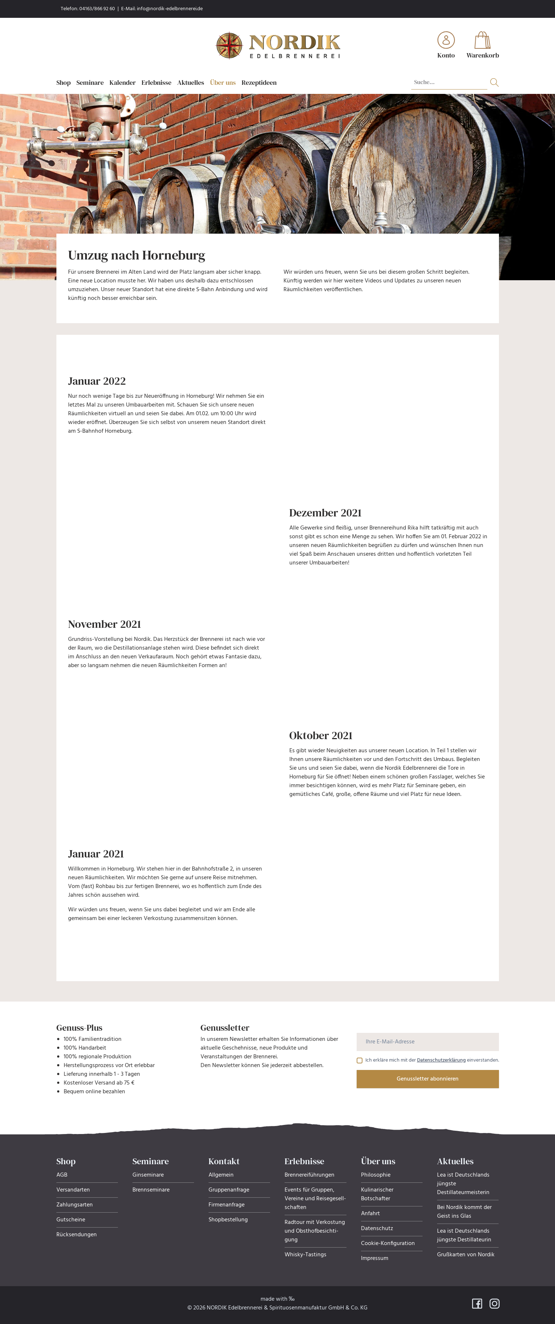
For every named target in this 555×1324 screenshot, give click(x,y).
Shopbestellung (228, 1220)
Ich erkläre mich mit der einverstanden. (432, 1060)
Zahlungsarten (74, 1205)
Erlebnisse (156, 82)
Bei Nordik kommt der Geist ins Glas (464, 1212)
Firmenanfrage (227, 1205)
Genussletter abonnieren (428, 1079)
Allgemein (221, 1175)
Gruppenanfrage (229, 1190)
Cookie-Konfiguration (388, 1243)
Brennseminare (151, 1190)
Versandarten (73, 1190)
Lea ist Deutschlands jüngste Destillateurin (464, 1235)
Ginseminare (148, 1175)
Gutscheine (70, 1220)
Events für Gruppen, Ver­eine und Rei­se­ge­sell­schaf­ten (315, 1198)
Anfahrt (370, 1213)
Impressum (374, 1258)
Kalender (123, 82)
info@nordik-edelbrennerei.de (170, 9)
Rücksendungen (76, 1235)
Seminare (90, 82)
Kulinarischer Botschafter (377, 1194)
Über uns (223, 82)
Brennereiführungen (309, 1175)
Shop (63, 82)
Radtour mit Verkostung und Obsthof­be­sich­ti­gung (315, 1231)
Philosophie (376, 1175)
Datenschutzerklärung (441, 1060)
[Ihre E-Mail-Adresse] (428, 1042)
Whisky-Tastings (305, 1255)
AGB (61, 1175)
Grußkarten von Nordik (466, 1255)
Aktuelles (190, 82)
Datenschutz (377, 1228)
